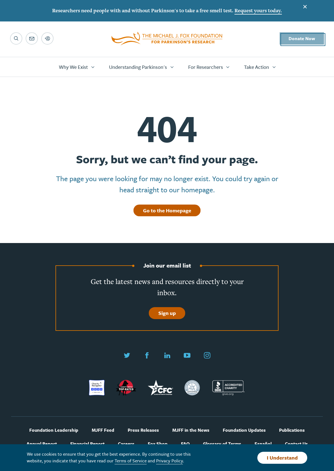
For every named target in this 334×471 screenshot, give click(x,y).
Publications (292, 430)
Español (263, 443)
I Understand (282, 457)
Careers (126, 443)
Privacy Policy (169, 460)
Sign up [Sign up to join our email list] (167, 313)
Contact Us (296, 443)
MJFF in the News (190, 430)
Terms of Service (131, 460)
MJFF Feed (103, 430)
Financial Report (87, 443)
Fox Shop (158, 443)
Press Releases (143, 430)
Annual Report (41, 443)
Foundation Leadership (53, 430)
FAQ (185, 443)
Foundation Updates (244, 430)
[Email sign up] (32, 38)
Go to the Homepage (167, 210)
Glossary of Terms (222, 443)
